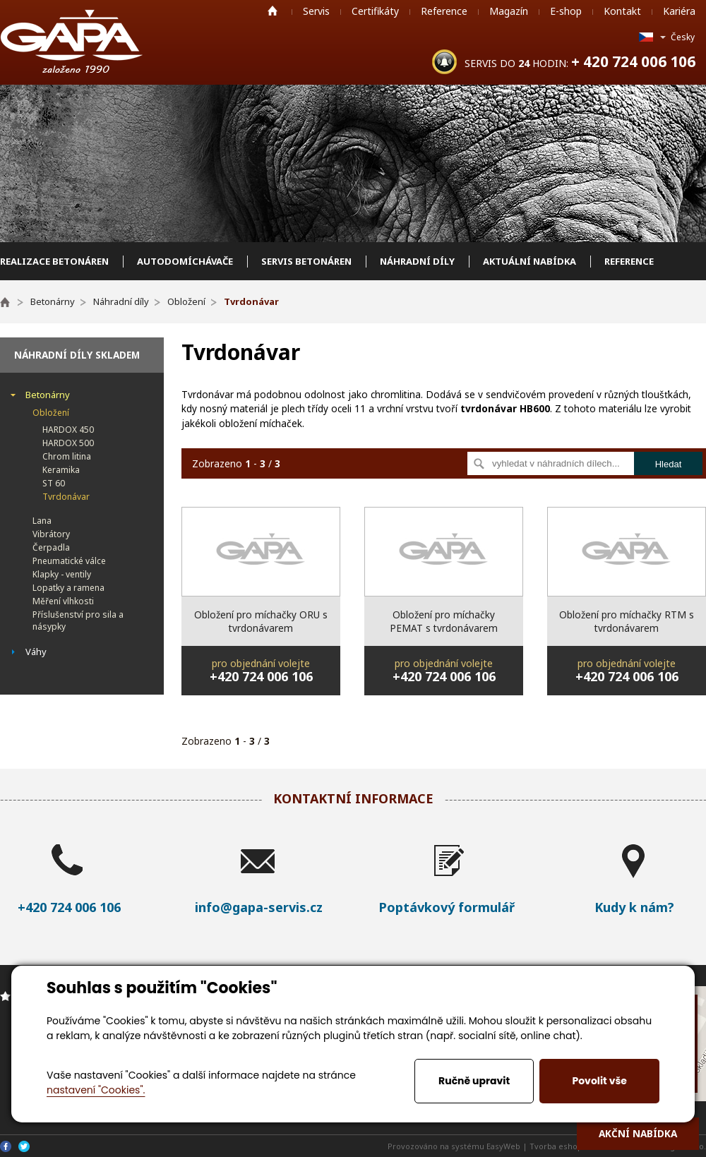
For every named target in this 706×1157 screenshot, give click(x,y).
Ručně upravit (474, 1081)
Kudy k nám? (634, 907)
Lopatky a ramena (68, 588)
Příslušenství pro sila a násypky (78, 621)
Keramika (61, 470)
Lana (42, 521)
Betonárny (47, 394)
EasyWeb (503, 1146)
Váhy (36, 651)
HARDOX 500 (68, 443)
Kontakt (622, 11)
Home (272, 11)
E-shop (566, 11)
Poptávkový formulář (446, 907)
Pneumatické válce (69, 561)
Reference (444, 11)
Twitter (24, 1146)
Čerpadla (51, 547)
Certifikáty (375, 11)
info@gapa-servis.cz (259, 907)
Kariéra (679, 11)
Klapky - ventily (61, 574)
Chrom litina (66, 456)
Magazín (508, 11)
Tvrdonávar (66, 497)
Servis (316, 11)
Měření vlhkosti (63, 601)
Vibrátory (51, 534)
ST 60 (53, 483)
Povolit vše (599, 1081)
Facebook (5, 1146)
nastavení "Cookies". (96, 1090)
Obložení (50, 413)
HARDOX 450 (68, 430)
